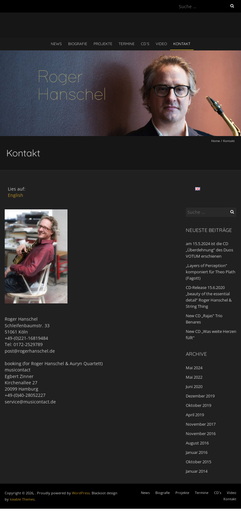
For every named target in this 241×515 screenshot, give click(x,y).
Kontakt (181, 43)
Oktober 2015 (198, 462)
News (56, 43)
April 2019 (195, 415)
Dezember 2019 (200, 396)
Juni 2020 (194, 386)
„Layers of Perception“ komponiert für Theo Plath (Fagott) (210, 272)
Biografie (77, 43)
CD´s (145, 43)
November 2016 (201, 433)
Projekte (103, 43)
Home (215, 141)
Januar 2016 (196, 452)
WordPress (81, 493)
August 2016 (197, 443)
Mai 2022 (194, 377)
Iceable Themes (22, 499)
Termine (127, 43)
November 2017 (201, 424)
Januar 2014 (196, 471)
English (15, 195)
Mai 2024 (194, 367)
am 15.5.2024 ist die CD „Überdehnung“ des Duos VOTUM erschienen (209, 250)
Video (161, 43)
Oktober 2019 (198, 405)
